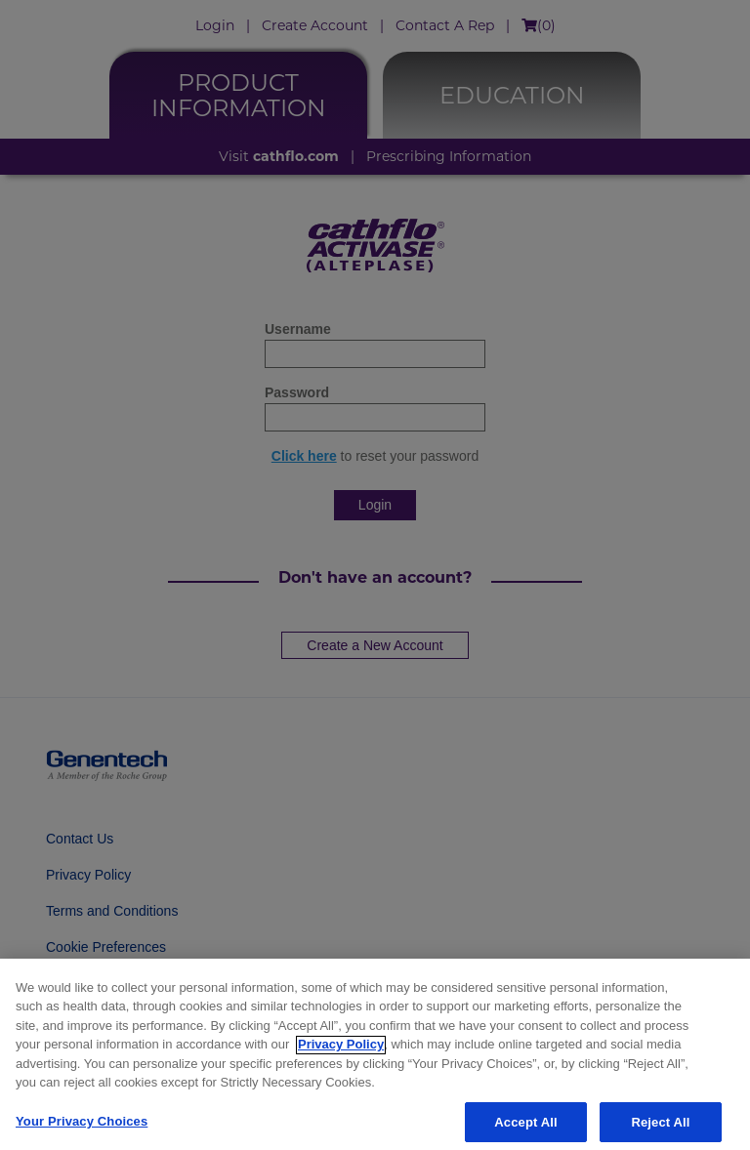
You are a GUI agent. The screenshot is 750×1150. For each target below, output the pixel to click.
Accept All (525, 1128)
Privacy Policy (341, 1050)
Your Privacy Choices (81, 1127)
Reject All (660, 1128)
